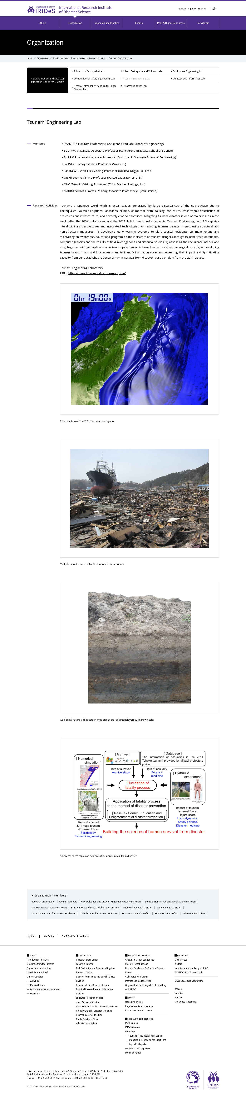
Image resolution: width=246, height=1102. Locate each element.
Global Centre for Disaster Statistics (103, 913)
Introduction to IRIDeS (38, 965)
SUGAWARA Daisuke (118, 150)
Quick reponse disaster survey (45, 995)
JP (214, 8)
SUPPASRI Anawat (120, 157)
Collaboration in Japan (136, 982)
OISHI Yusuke (103, 177)
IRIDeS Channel (132, 1033)
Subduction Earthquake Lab (88, 71)
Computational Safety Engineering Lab (94, 78)
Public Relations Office (174, 913)
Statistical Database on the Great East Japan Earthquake (147, 1048)
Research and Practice (107, 23)
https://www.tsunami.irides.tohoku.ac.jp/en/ (97, 273)
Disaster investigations (136, 969)
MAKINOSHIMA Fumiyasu (110, 191)
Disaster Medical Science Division (50, 907)
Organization (75, 23)
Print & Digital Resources (171, 23)
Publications (131, 1029)
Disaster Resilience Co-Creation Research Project (145, 976)
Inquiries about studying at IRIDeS (191, 974)
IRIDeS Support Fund (37, 978)
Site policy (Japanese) (186, 1007)
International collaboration (138, 986)
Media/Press (181, 965)
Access (182, 8)
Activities (34, 986)
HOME (30, 58)
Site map (179, 1003)
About (42, 23)
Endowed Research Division (143, 907)
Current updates (35, 982)
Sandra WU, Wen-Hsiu (107, 171)
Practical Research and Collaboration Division (98, 907)
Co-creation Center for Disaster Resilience (55, 913)
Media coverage (133, 1058)
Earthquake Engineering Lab (188, 71)
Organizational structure (39, 974)
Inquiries (192, 8)
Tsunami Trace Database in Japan (145, 1041)
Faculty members (69, 901)
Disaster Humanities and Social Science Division (177, 901)
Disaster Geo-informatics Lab (189, 78)
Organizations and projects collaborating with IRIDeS (145, 993)
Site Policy (48, 942)
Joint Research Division (176, 907)
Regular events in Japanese (139, 1012)
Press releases (37, 991)
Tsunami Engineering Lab (136, 78)
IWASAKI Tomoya (95, 164)
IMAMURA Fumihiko (114, 144)
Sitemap (202, 8)
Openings (35, 999)
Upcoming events (134, 1008)
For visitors (203, 23)
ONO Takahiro (104, 184)
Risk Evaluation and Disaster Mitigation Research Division (83, 58)
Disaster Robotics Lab (135, 86)
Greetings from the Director (40, 969)
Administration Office (43, 919)
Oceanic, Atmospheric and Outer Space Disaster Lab (95, 87)
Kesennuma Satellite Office (143, 913)
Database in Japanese (139, 1054)
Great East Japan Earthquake (139, 965)
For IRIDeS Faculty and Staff (75, 942)
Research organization (44, 901)
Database (130, 1037)
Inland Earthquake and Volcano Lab (142, 71)
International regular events (138, 1016)
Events (139, 23)
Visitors (178, 969)
